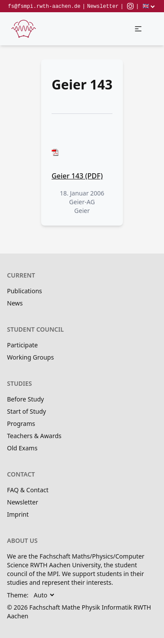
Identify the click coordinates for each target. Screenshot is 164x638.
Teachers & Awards (34, 436)
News (15, 303)
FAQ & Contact (28, 490)
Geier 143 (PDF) (77, 176)
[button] (138, 29)
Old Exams (22, 448)
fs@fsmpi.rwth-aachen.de (44, 6)
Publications (24, 291)
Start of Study (26, 411)
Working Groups (30, 357)
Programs (21, 423)
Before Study (25, 399)
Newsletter (103, 6)
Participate (22, 345)
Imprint (18, 514)
